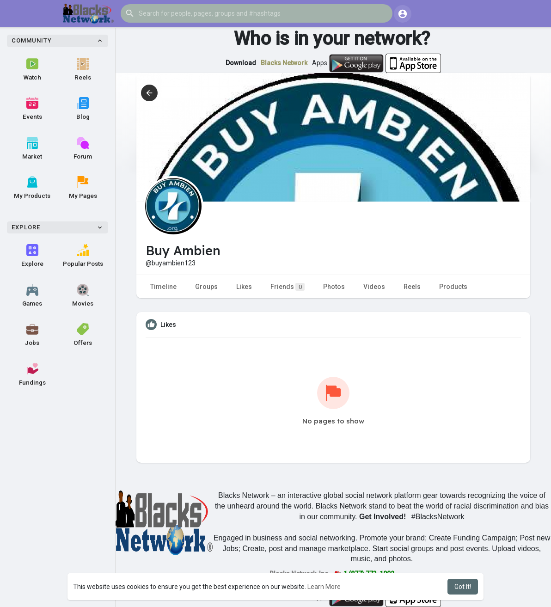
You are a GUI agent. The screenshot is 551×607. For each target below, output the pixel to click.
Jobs (32, 334)
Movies (82, 295)
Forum (82, 148)
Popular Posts (83, 255)
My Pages (83, 187)
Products (453, 286)
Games (32, 295)
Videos (374, 286)
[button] (256, 13)
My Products (32, 187)
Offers (82, 334)
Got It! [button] (462, 586)
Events (32, 108)
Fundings (32, 374)
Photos (334, 286)
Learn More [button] (324, 586)
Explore (32, 255)
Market (32, 148)
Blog (83, 108)
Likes (244, 286)
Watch (32, 69)
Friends (287, 287)
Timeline (163, 286)
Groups (206, 286)
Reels (82, 69)
